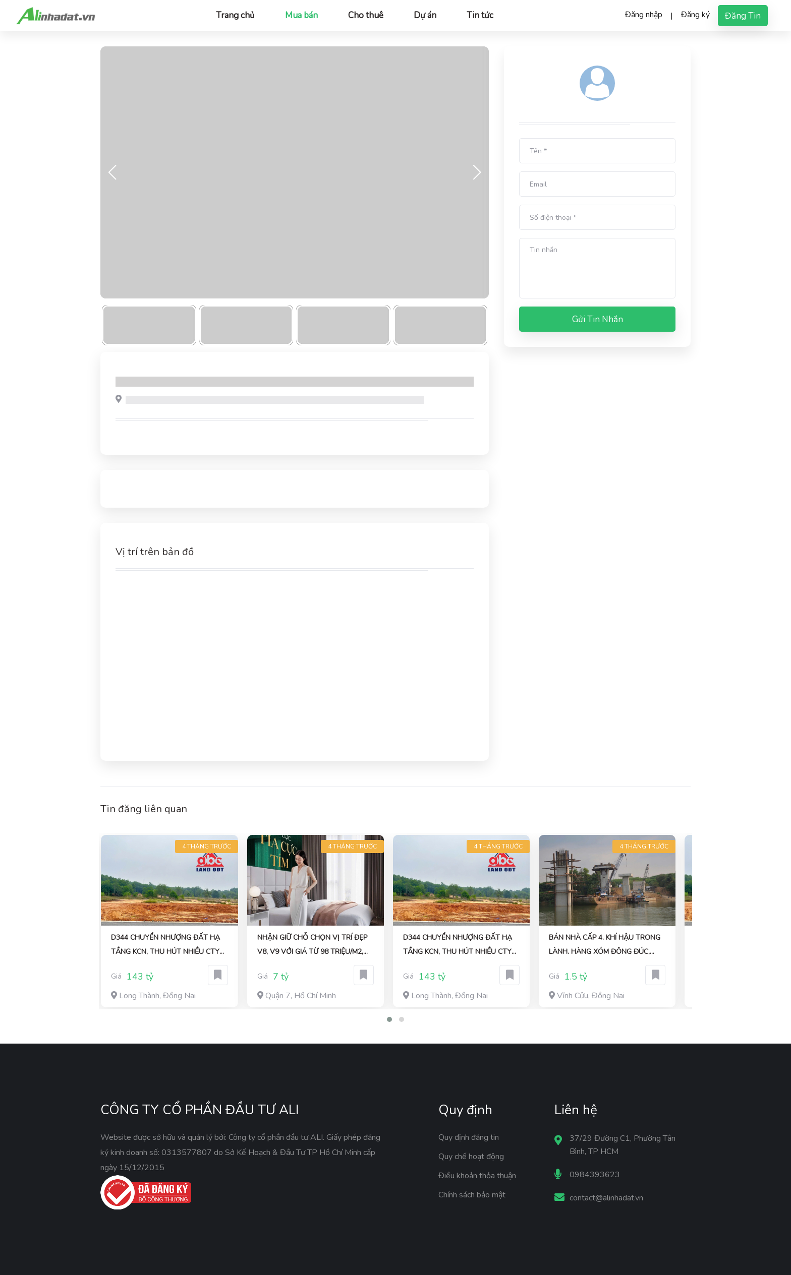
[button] (389, 1019)
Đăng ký (695, 14)
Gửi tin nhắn (597, 319)
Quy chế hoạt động (471, 1156)
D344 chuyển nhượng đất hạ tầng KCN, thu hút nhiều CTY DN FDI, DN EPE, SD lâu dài (165, 946)
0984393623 (595, 1174)
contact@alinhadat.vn (606, 1197)
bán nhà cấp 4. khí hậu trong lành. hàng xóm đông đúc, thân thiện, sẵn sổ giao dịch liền (604, 946)
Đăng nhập (643, 14)
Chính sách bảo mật (471, 1194)
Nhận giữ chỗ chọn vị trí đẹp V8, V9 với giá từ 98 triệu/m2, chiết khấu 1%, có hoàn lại (312, 946)
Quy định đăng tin (468, 1137)
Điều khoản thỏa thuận (477, 1175)
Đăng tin (743, 16)
